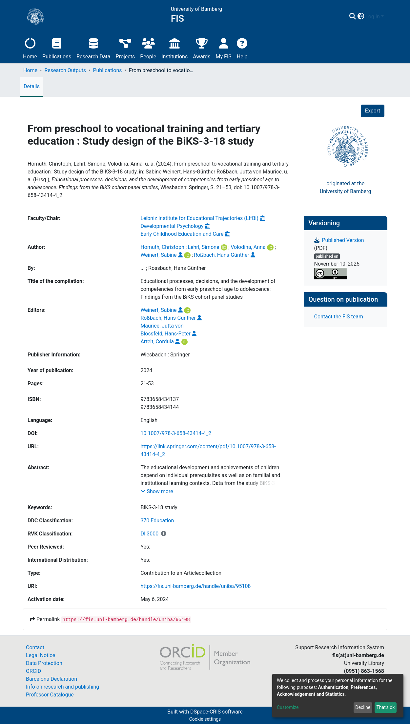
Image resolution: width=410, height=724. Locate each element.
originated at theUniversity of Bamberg (345, 187)
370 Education (157, 520)
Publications (56, 48)
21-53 (147, 383)
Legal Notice (40, 655)
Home (30, 48)
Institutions (174, 48)
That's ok (385, 707)
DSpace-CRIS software (216, 712)
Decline (362, 707)
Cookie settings (205, 719)
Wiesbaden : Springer (165, 355)
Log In (372, 16)
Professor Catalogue (50, 695)
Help (242, 48)
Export (372, 111)
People (148, 48)
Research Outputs (65, 70)
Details (32, 86)
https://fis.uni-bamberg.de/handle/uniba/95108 (195, 586)
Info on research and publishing (62, 687)
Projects (125, 48)
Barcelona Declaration (51, 679)
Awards (201, 48)
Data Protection (44, 663)
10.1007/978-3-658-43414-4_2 (175, 433)
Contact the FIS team (338, 316)
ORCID (33, 671)
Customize (287, 707)
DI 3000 (149, 534)
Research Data (93, 48)
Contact (35, 647)
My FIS (224, 48)
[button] (361, 17)
